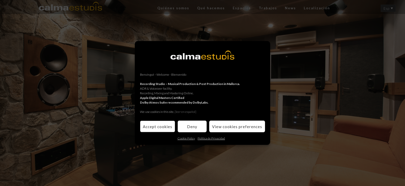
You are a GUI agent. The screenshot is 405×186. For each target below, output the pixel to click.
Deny (192, 126)
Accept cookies (157, 126)
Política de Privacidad (211, 138)
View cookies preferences (237, 126)
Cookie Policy (186, 138)
